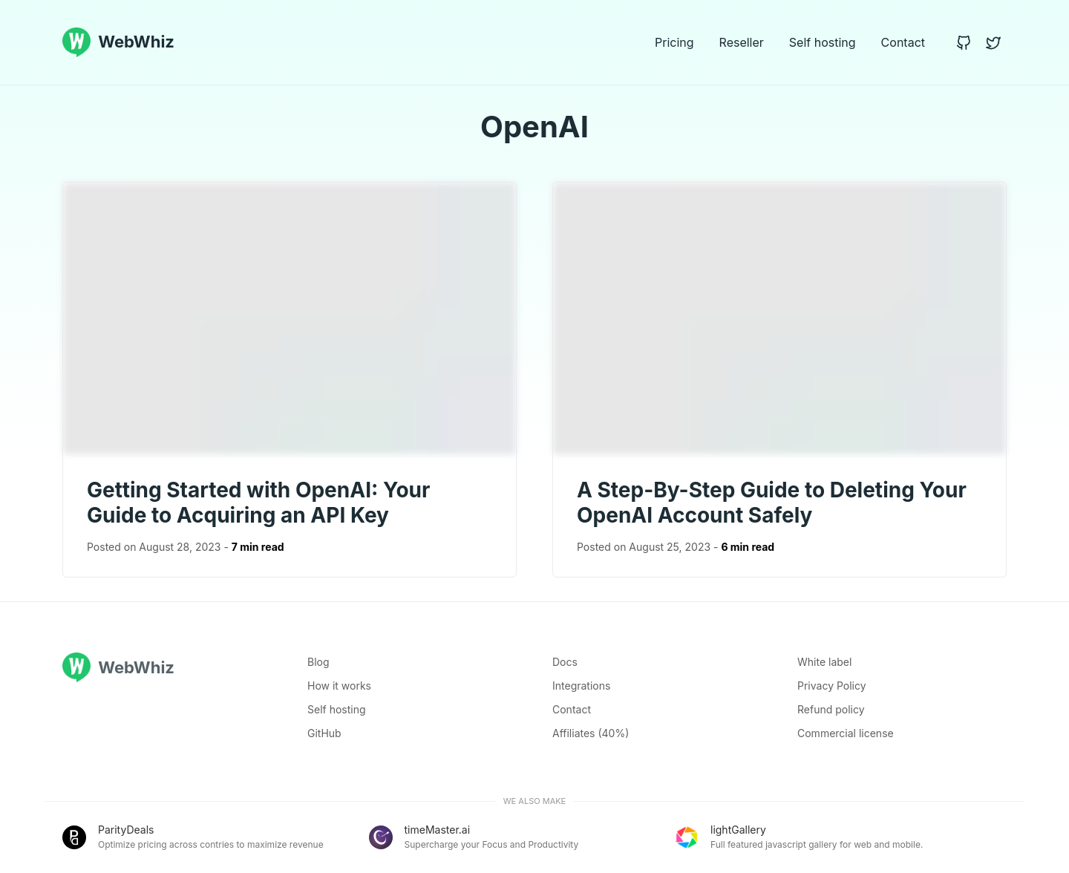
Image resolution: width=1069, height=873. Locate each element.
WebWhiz (118, 42)
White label (824, 661)
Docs (565, 661)
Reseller (741, 42)
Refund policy (831, 709)
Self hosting (822, 42)
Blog (318, 661)
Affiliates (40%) (590, 733)
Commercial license (845, 733)
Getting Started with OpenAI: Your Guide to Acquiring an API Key (258, 502)
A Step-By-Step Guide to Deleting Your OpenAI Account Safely (772, 502)
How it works (339, 685)
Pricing (674, 42)
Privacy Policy (831, 685)
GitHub (324, 733)
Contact (903, 42)
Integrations (581, 685)
